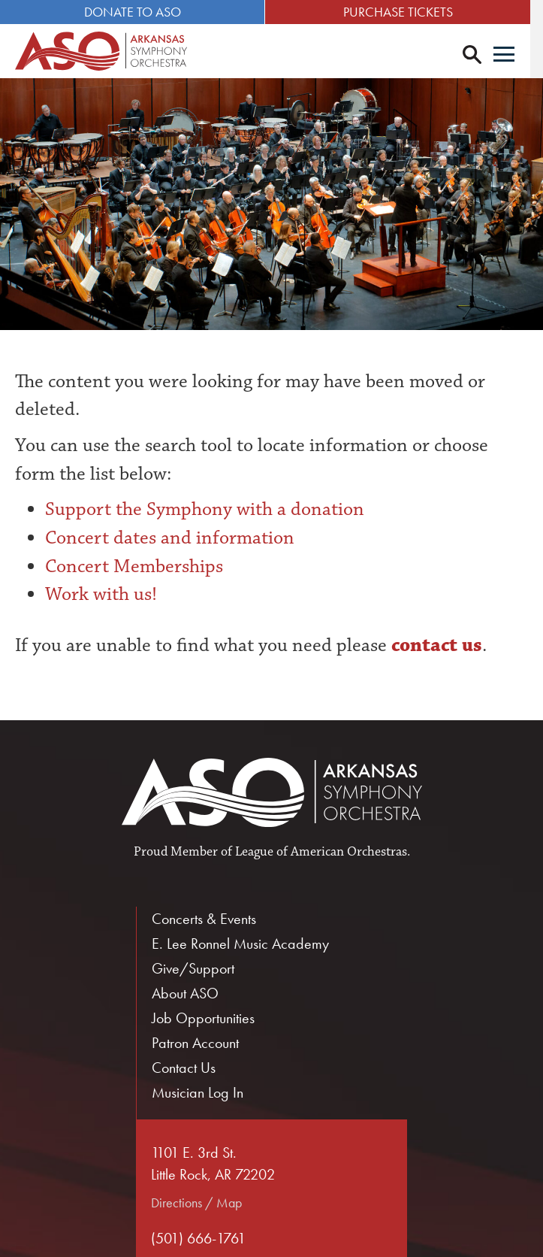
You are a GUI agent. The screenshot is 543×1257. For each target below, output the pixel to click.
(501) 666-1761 (198, 1238)
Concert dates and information (169, 538)
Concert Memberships (134, 566)
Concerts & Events (204, 918)
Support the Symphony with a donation (204, 510)
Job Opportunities (203, 1018)
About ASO (185, 993)
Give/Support (193, 968)
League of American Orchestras (321, 852)
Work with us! (101, 595)
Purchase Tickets (407, 11)
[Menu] (517, 56)
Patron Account (195, 1043)
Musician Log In (197, 1092)
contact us (434, 645)
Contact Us (184, 1067)
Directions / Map (196, 1202)
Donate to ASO (135, 11)
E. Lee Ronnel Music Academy (240, 943)
